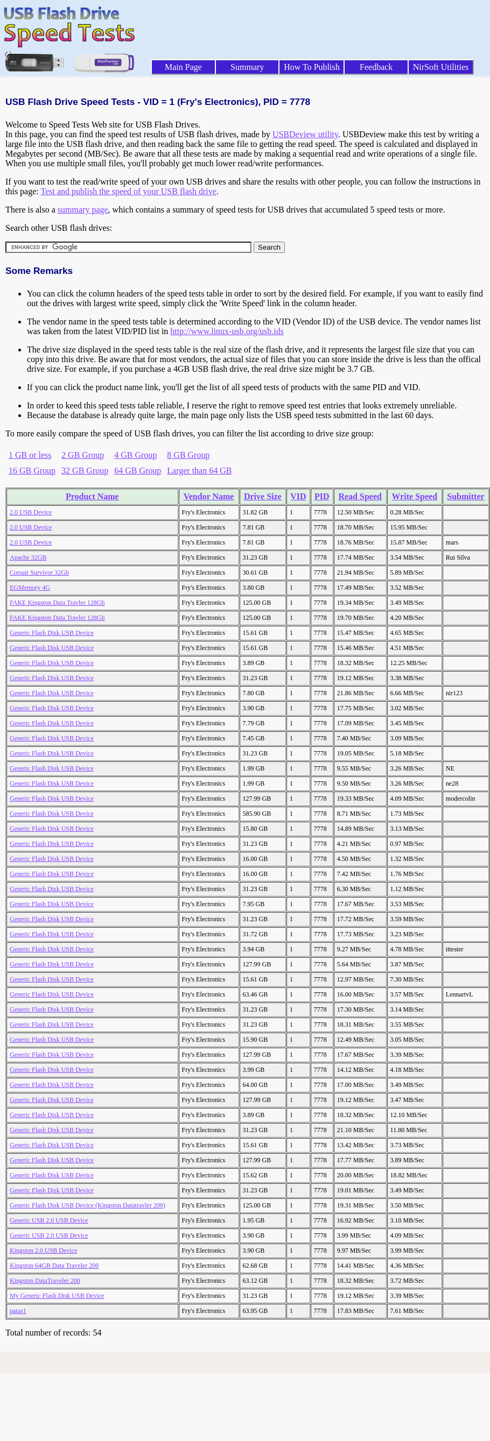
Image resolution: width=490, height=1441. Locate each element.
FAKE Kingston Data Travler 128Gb (57, 602)
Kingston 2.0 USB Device (43, 1250)
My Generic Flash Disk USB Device (57, 1295)
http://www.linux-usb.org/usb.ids (227, 331)
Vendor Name (209, 496)
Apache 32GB (28, 557)
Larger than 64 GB (199, 470)
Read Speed (359, 496)
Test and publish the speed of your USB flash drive (128, 191)
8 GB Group (188, 455)
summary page (83, 209)
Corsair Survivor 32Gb (39, 572)
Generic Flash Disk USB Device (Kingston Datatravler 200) (87, 1205)
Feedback (376, 67)
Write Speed (414, 496)
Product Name (92, 496)
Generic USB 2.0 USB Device (49, 1220)
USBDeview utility (305, 134)
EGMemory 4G (30, 587)
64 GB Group (137, 470)
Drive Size (263, 496)
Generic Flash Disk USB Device (52, 633)
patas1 (18, 1311)
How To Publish (312, 67)
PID (322, 496)
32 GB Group (84, 470)
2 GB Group (82, 455)
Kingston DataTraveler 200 (45, 1280)
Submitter (465, 496)
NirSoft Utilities (441, 67)
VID (298, 496)
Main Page (183, 67)
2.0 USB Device (31, 512)
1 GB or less (30, 455)
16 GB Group (32, 470)
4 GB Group (135, 455)
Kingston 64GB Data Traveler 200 (54, 1265)
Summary (247, 67)
